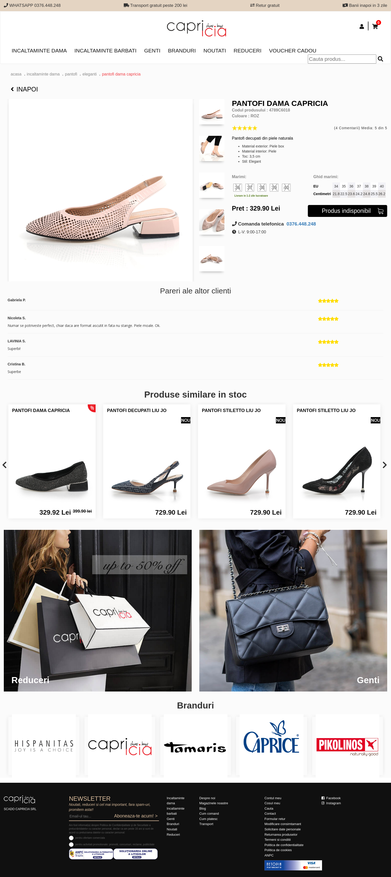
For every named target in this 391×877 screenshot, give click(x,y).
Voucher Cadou (292, 50)
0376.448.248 (300, 224)
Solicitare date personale (282, 829)
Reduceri (247, 50)
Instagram (331, 803)
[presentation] (4, 465)
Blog (202, 808)
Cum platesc (208, 819)
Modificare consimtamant (282, 824)
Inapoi (24, 89)
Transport (206, 824)
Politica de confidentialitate (284, 845)
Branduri (182, 50)
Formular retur (274, 819)
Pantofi (71, 74)
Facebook (331, 798)
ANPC (269, 855)
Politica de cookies (278, 850)
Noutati (214, 50)
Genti (152, 50)
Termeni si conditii (277, 840)
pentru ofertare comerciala (90, 837)
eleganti (89, 74)
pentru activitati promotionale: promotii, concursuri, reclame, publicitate (114, 844)
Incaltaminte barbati (105, 50)
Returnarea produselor (280, 834)
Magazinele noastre (213, 803)
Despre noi (207, 798)
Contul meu (272, 798)
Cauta (268, 808)
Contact (270, 813)
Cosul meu (272, 803)
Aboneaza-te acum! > (136, 815)
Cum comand (209, 813)
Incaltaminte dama (39, 50)
